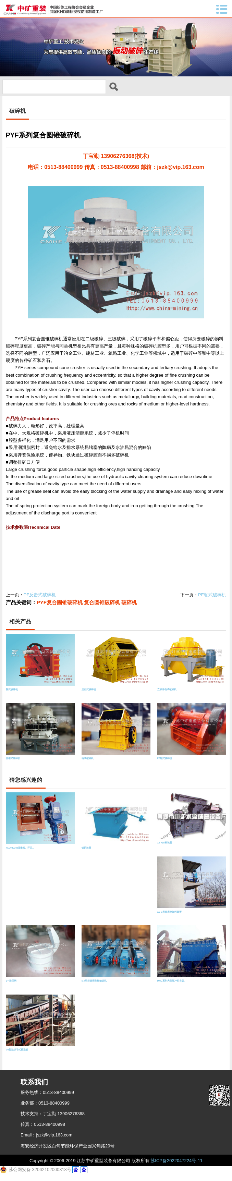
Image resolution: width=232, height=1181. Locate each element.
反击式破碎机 (89, 695)
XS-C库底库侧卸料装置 (169, 917)
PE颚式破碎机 (212, 600)
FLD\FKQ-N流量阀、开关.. (20, 853)
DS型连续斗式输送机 (17, 1055)
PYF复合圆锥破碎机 (60, 608)
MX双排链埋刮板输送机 (94, 986)
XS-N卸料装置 (164, 848)
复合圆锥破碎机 (102, 608)
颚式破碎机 (12, 695)
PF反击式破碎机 (40, 600)
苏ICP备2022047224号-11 (176, 1166)
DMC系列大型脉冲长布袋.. (171, 986)
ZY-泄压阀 (11, 986)
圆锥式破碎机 (13, 764)
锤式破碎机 (88, 764)
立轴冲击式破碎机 (166, 695)
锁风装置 (86, 853)
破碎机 (129, 608)
